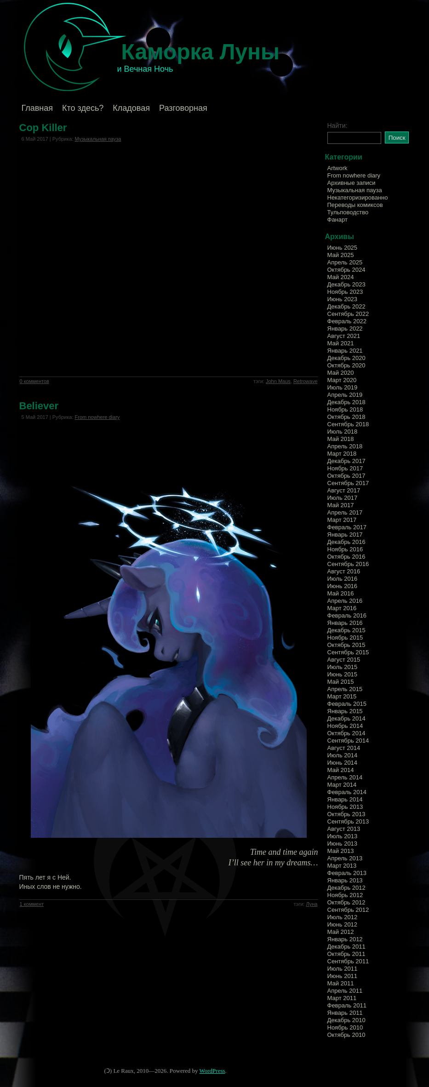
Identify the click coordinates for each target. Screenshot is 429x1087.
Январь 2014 (345, 799)
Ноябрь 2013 (345, 806)
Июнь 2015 (342, 674)
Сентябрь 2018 (348, 424)
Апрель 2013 (345, 858)
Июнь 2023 (342, 299)
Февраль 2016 (346, 615)
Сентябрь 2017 (348, 483)
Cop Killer (43, 127)
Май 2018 (340, 438)
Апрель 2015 (345, 689)
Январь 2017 (345, 534)
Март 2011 (342, 998)
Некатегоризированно (357, 197)
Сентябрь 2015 (348, 652)
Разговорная (183, 108)
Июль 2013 (342, 836)
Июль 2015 (342, 667)
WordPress (212, 1070)
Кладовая (131, 108)
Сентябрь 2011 (348, 961)
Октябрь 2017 (346, 475)
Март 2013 (342, 865)
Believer (39, 406)
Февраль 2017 (346, 527)
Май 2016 (340, 593)
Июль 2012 (342, 917)
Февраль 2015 (346, 703)
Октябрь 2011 (346, 953)
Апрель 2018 (345, 446)
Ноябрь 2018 (345, 409)
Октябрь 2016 (346, 556)
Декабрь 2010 (346, 1020)
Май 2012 (340, 931)
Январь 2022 (345, 328)
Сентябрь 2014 (348, 740)
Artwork (337, 168)
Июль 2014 (342, 755)
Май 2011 (340, 983)
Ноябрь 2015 (345, 637)
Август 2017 (343, 490)
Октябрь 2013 (346, 814)
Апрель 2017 (345, 512)
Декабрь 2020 (346, 358)
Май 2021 (340, 343)
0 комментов (34, 381)
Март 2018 (342, 453)
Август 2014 (343, 747)
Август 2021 (343, 335)
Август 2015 (343, 659)
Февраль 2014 (346, 792)
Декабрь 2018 (346, 402)
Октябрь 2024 (346, 269)
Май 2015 (340, 681)
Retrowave (305, 381)
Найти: (337, 125)
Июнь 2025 (342, 247)
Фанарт (337, 219)
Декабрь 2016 (346, 541)
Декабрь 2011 (346, 946)
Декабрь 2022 (346, 306)
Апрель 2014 (345, 777)
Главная (37, 108)
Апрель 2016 (345, 600)
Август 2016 (343, 571)
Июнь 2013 (342, 843)
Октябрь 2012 (346, 902)
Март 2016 (342, 608)
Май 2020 (340, 372)
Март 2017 (342, 519)
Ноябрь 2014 (345, 725)
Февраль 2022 (346, 321)
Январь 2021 (345, 350)
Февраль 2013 (346, 873)
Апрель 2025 (345, 262)
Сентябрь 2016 (348, 564)
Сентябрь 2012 (348, 909)
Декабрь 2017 (346, 461)
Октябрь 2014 (346, 733)
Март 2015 (342, 696)
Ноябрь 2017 (345, 468)
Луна (311, 904)
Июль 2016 (342, 578)
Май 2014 (340, 770)
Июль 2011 (342, 968)
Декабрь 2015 (346, 630)
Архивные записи (351, 182)
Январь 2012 (345, 939)
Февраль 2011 (346, 1005)
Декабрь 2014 (346, 718)
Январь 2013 (345, 880)
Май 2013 (340, 850)
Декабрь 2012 (346, 887)
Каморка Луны (200, 52)
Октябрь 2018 (346, 416)
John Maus (278, 381)
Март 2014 (342, 784)
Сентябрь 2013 (348, 821)
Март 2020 (342, 380)
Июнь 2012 (342, 924)
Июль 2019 (342, 387)
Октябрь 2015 (346, 644)
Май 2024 (340, 277)
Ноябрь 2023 (345, 291)
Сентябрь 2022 (348, 313)
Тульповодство (348, 212)
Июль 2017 (342, 497)
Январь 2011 (345, 1012)
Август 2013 (343, 828)
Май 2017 (340, 505)
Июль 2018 (342, 431)
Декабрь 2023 (346, 284)
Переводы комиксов (355, 204)
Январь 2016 (345, 622)
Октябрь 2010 (346, 1034)
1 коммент (32, 904)
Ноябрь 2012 (345, 895)
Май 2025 (340, 255)
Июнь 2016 (342, 586)
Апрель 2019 (345, 394)
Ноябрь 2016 (345, 549)
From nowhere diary (97, 417)
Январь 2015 (345, 711)
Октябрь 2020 (346, 365)
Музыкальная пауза (98, 139)
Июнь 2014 (342, 762)
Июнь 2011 (342, 976)
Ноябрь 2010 (345, 1027)
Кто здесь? (82, 108)
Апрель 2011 (345, 990)
